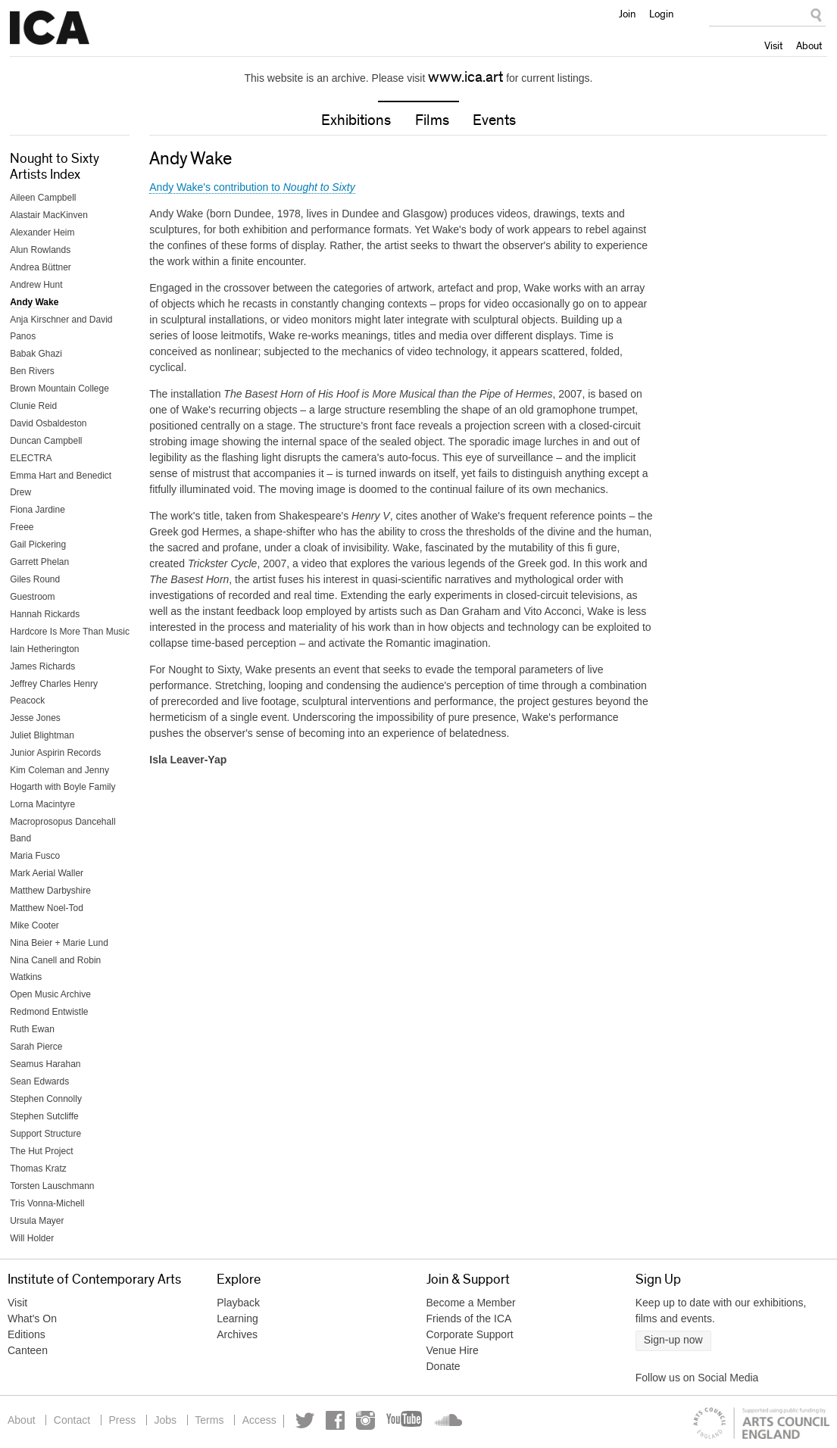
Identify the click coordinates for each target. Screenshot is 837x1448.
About (809, 45)
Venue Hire (452, 1350)
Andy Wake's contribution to (251, 187)
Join (627, 13)
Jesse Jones (35, 718)
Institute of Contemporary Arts (49, 28)
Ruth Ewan (32, 1029)
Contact (72, 1420)
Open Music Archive (50, 994)
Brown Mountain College (59, 388)
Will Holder (32, 1238)
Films (432, 120)
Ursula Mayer (37, 1221)
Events (494, 120)
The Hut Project (41, 1151)
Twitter (307, 1420)
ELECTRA (31, 458)
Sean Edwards (39, 1081)
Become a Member (471, 1303)
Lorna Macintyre (42, 804)
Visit (773, 45)
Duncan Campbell (46, 440)
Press (123, 1420)
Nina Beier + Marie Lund (59, 943)
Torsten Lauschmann (52, 1186)
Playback (238, 1303)
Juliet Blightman (42, 735)
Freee (21, 527)
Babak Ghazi (36, 353)
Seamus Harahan (45, 1064)
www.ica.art (465, 77)
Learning (237, 1318)
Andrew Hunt (36, 284)
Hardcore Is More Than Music (70, 631)
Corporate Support (470, 1334)
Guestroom (32, 596)
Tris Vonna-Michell (47, 1203)
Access (262, 1420)
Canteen (28, 1350)
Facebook (338, 1420)
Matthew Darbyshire (50, 890)
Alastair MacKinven (49, 215)
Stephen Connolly (46, 1099)
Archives (237, 1334)
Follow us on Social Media (697, 1378)
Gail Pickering (38, 544)
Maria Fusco (35, 855)
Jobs (166, 1420)
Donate (443, 1366)
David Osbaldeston (48, 423)
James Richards (42, 666)
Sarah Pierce (36, 1046)
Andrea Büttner (40, 267)
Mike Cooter (34, 925)
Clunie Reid (33, 406)
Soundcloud (450, 1420)
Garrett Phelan (39, 562)
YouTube (408, 1420)
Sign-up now (673, 1340)
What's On (32, 1318)
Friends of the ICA (469, 1318)
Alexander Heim (42, 232)
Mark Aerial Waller (46, 873)
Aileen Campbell (43, 197)
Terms (211, 1420)
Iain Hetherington (44, 649)
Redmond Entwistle (49, 1011)
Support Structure (45, 1133)
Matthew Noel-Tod (46, 908)
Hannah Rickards (45, 614)
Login (661, 13)
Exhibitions (356, 120)
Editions (26, 1334)
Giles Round (35, 579)
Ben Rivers (32, 371)
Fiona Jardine (37, 509)
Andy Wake (34, 302)
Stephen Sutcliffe (44, 1116)
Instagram (368, 1420)
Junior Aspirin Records (55, 752)
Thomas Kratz (38, 1168)
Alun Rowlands (40, 250)
